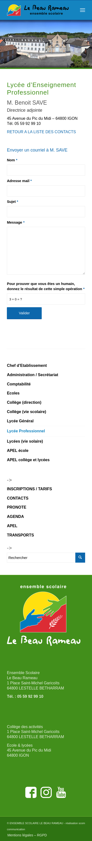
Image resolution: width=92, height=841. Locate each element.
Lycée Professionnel (26, 431)
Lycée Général (20, 421)
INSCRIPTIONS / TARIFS (29, 489)
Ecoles (13, 393)
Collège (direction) (24, 402)
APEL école (17, 450)
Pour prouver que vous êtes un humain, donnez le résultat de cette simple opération (46, 286)
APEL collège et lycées (28, 460)
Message (16, 222)
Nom (12, 160)
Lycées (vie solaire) (25, 441)
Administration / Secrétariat (32, 375)
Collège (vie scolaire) (26, 412)
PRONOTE (16, 507)
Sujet (12, 202)
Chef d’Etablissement (27, 365)
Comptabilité (19, 384)
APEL (12, 526)
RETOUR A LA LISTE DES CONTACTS (41, 132)
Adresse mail (19, 181)
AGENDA (15, 516)
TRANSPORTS (20, 535)
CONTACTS (17, 498)
